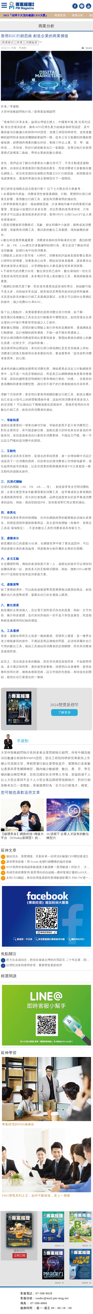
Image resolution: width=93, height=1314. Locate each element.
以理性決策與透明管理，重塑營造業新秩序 (31, 965)
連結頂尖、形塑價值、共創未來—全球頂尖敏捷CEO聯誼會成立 (45, 856)
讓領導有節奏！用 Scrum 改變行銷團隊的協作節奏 (36, 861)
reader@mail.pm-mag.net (52, 1298)
